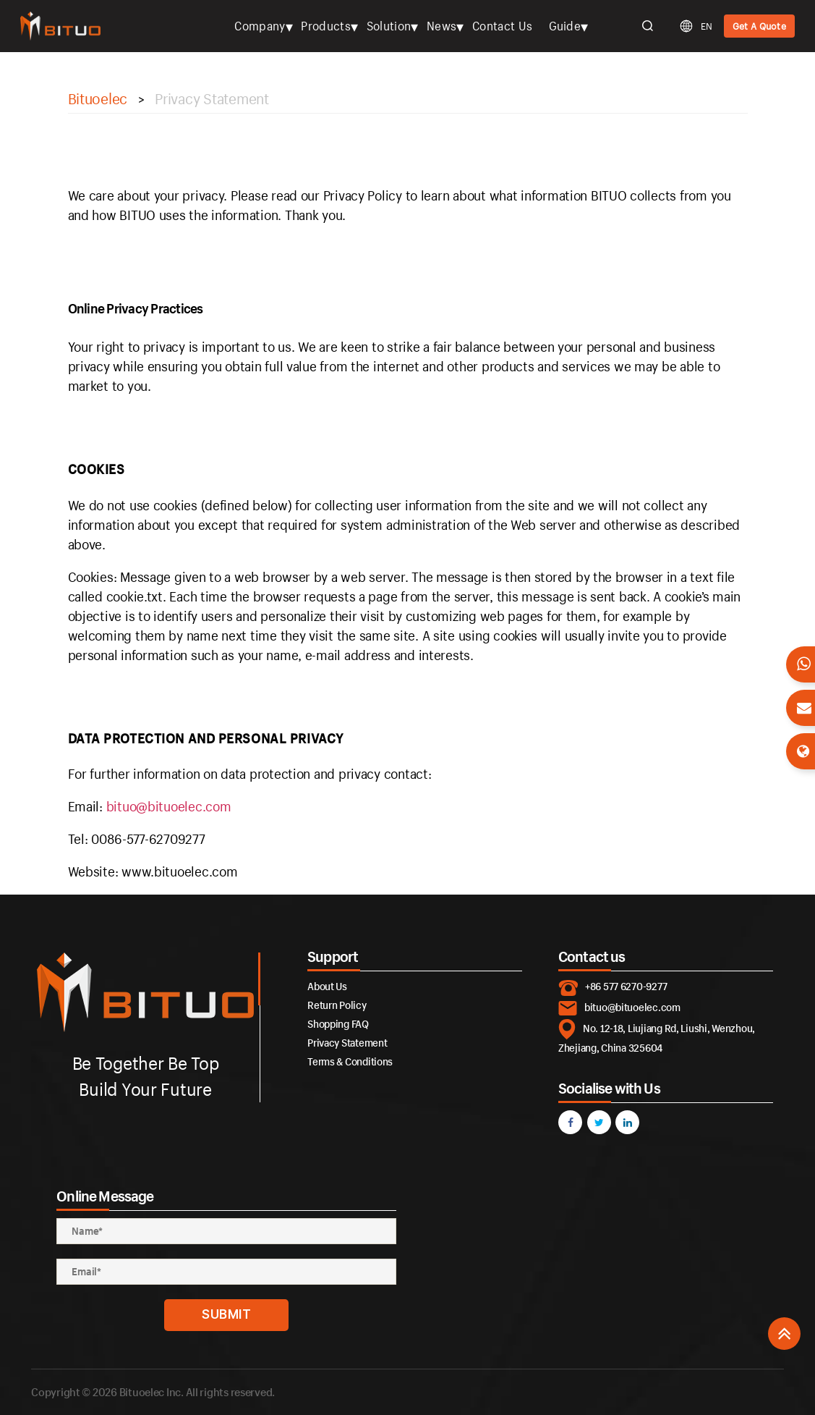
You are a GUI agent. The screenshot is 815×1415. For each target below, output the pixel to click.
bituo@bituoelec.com (168, 806)
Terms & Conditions (350, 1061)
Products (326, 25)
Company (259, 25)
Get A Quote (759, 26)
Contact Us (502, 25)
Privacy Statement (347, 1042)
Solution (389, 25)
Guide (565, 25)
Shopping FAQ (338, 1024)
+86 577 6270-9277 (626, 986)
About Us (327, 986)
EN (706, 26)
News (441, 25)
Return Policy (337, 1005)
